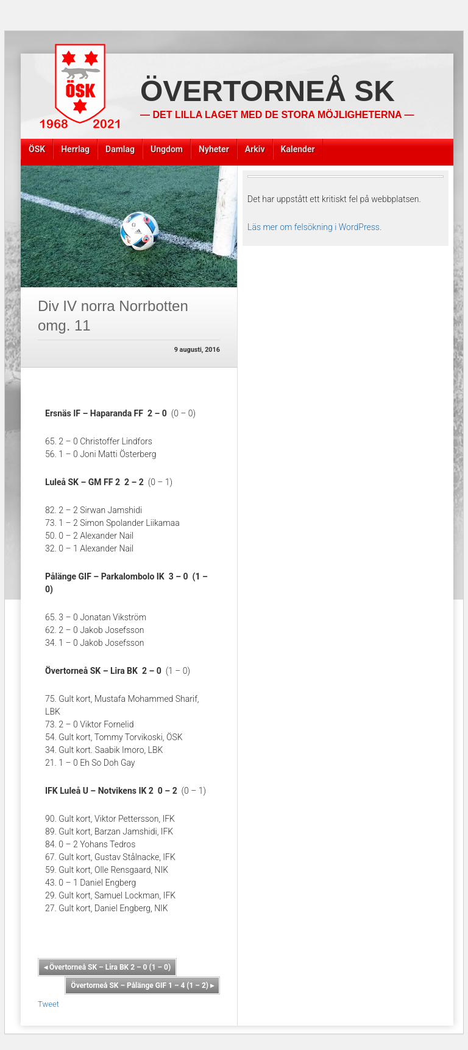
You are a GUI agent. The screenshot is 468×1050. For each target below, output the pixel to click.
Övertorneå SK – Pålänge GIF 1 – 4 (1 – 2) (142, 985)
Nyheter (214, 149)
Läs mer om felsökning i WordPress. (314, 227)
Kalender (298, 149)
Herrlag (75, 149)
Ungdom (167, 149)
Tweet (48, 1004)
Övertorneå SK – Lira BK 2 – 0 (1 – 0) (107, 967)
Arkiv (255, 149)
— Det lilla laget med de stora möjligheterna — (277, 115)
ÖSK (37, 149)
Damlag (120, 149)
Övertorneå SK (267, 91)
